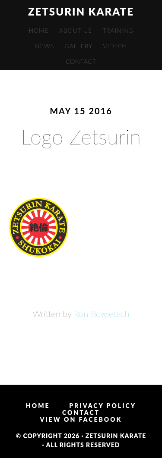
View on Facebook (81, 420)
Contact (81, 413)
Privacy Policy (102, 406)
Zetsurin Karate (81, 11)
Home (38, 406)
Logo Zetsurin (81, 136)
